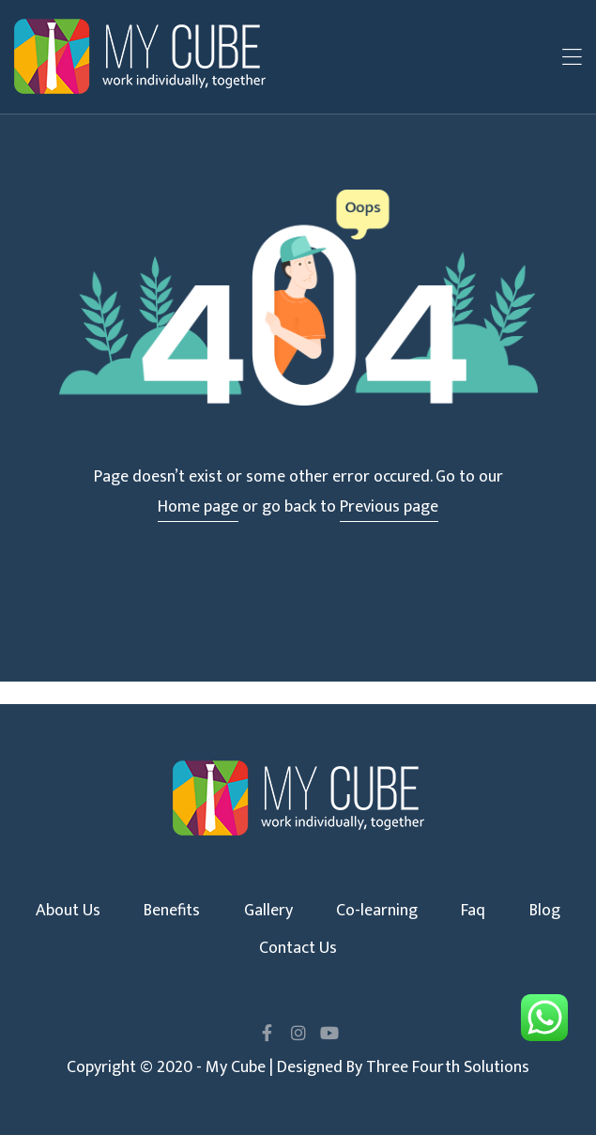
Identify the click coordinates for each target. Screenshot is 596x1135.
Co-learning (377, 911)
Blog (544, 911)
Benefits (172, 911)
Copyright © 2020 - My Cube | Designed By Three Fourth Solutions (298, 1067)
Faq (473, 911)
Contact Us (298, 948)
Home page (198, 507)
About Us (68, 911)
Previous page (389, 507)
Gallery (268, 911)
